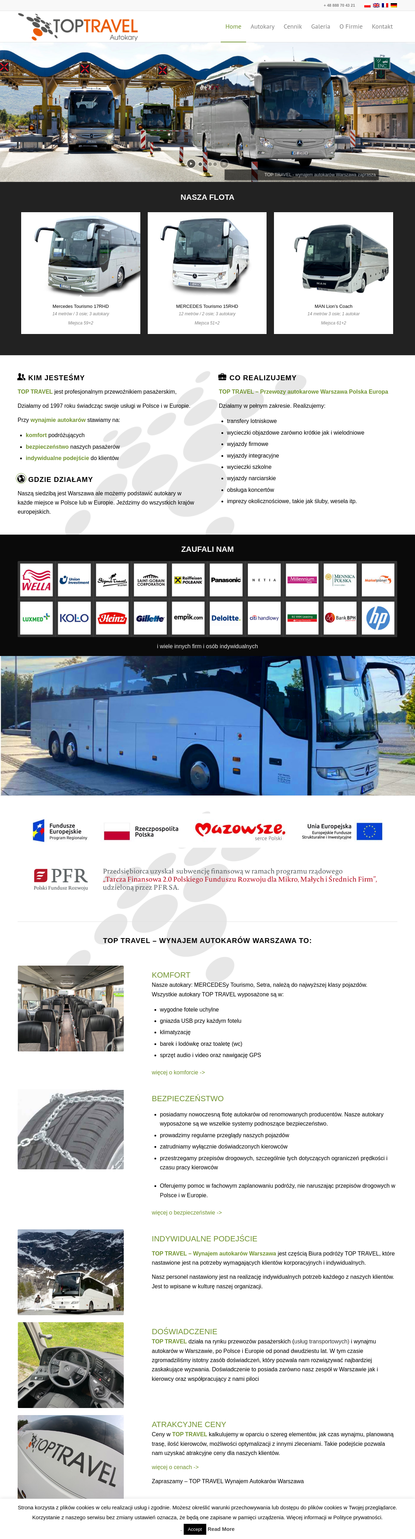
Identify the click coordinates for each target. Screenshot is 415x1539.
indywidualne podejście (57, 458)
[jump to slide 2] (205, 164)
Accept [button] (195, 1529)
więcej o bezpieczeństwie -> (187, 1213)
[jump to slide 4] (215, 164)
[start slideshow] (191, 163)
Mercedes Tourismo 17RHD (81, 306)
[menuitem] (233, 26)
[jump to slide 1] (200, 164)
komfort (36, 435)
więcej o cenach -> (175, 1467)
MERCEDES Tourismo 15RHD (207, 306)
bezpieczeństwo (47, 447)
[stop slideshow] (224, 163)
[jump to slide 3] (210, 164)
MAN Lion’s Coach (333, 306)
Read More (221, 1529)
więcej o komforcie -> (178, 1072)
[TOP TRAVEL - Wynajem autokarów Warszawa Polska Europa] (78, 26)
